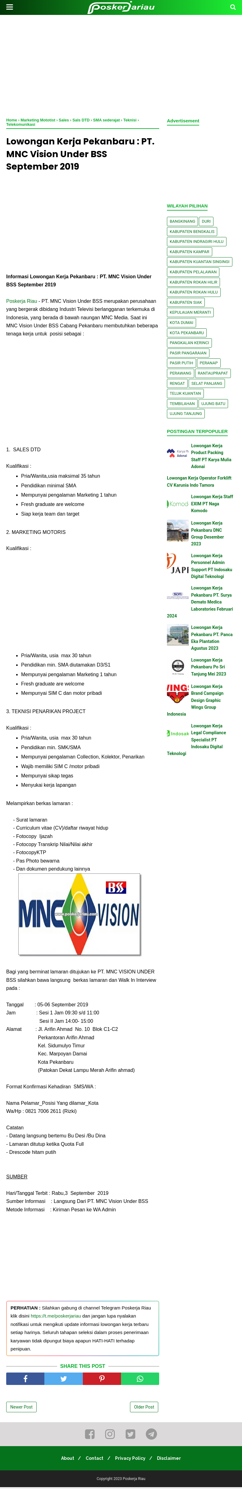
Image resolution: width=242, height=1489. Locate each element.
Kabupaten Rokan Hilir (193, 282)
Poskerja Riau (21, 303)
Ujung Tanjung (186, 413)
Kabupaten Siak (186, 302)
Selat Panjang (206, 383)
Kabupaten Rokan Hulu (194, 292)
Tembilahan (182, 403)
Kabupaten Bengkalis (192, 231)
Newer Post (21, 1408)
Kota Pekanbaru (187, 332)
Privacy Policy (131, 1460)
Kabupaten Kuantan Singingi (200, 261)
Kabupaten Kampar (189, 251)
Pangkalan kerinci (189, 342)
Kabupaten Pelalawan (193, 272)
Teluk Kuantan (185, 393)
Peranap (209, 363)
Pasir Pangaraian (188, 353)
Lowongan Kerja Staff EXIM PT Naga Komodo (212, 503)
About (65, 1460)
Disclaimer (172, 1460)
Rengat (177, 383)
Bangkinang (182, 221)
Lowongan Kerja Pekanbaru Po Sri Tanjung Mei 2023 (208, 667)
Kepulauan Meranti (190, 312)
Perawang (180, 373)
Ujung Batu (213, 403)
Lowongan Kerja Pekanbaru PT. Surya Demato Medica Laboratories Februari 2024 (200, 601)
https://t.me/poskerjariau (56, 1318)
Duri (206, 221)
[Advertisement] (121, 65)
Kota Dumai (181, 322)
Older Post (144, 1408)
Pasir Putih (181, 363)
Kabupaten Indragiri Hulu (197, 241)
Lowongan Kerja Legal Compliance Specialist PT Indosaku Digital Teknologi (196, 739)
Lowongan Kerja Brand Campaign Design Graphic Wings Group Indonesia (195, 700)
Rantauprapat (213, 373)
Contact (94, 1460)
